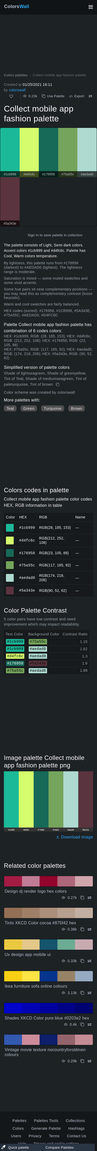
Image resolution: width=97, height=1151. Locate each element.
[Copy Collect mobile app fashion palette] (58, 385)
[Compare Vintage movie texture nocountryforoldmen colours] (89, 1061)
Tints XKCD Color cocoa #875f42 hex (40, 923)
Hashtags (76, 1128)
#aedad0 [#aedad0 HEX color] (10, 575)
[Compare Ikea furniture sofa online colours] (89, 992)
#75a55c (27, 565)
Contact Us (76, 1136)
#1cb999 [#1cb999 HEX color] (10, 525)
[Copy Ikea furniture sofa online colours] (82, 992)
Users (16, 1136)
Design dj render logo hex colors (36, 891)
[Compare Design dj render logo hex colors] (89, 897)
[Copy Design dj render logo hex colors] (82, 897)
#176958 (27, 552)
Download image (74, 837)
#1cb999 (27, 527)
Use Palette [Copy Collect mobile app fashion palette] (53, 96)
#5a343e (27, 590)
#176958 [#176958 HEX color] (10, 550)
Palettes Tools (46, 1121)
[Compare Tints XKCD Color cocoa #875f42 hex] (89, 929)
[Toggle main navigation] (90, 7)
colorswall (17, 90)
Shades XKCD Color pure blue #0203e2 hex (47, 1018)
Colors (16, 6)
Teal (10, 408)
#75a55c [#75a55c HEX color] (10, 562)
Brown (76, 408)
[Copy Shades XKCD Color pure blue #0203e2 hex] (82, 1024)
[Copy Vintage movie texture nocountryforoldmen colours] (82, 1061)
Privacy (35, 1136)
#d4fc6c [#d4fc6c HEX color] (10, 538)
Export (76, 96)
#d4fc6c (27, 540)
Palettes (19, 1121)
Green (28, 408)
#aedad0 (27, 577)
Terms (54, 1136)
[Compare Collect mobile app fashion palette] (90, 96)
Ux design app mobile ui (28, 954)
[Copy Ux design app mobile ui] (82, 961)
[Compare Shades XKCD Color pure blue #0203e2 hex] (89, 1024)
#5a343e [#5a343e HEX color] (10, 588)
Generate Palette (46, 1128)
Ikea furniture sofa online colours (36, 986)
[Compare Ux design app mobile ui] (89, 961)
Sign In (33, 235)
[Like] (11, 96)
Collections (75, 1121)
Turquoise (53, 408)
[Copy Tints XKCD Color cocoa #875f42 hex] (82, 929)
